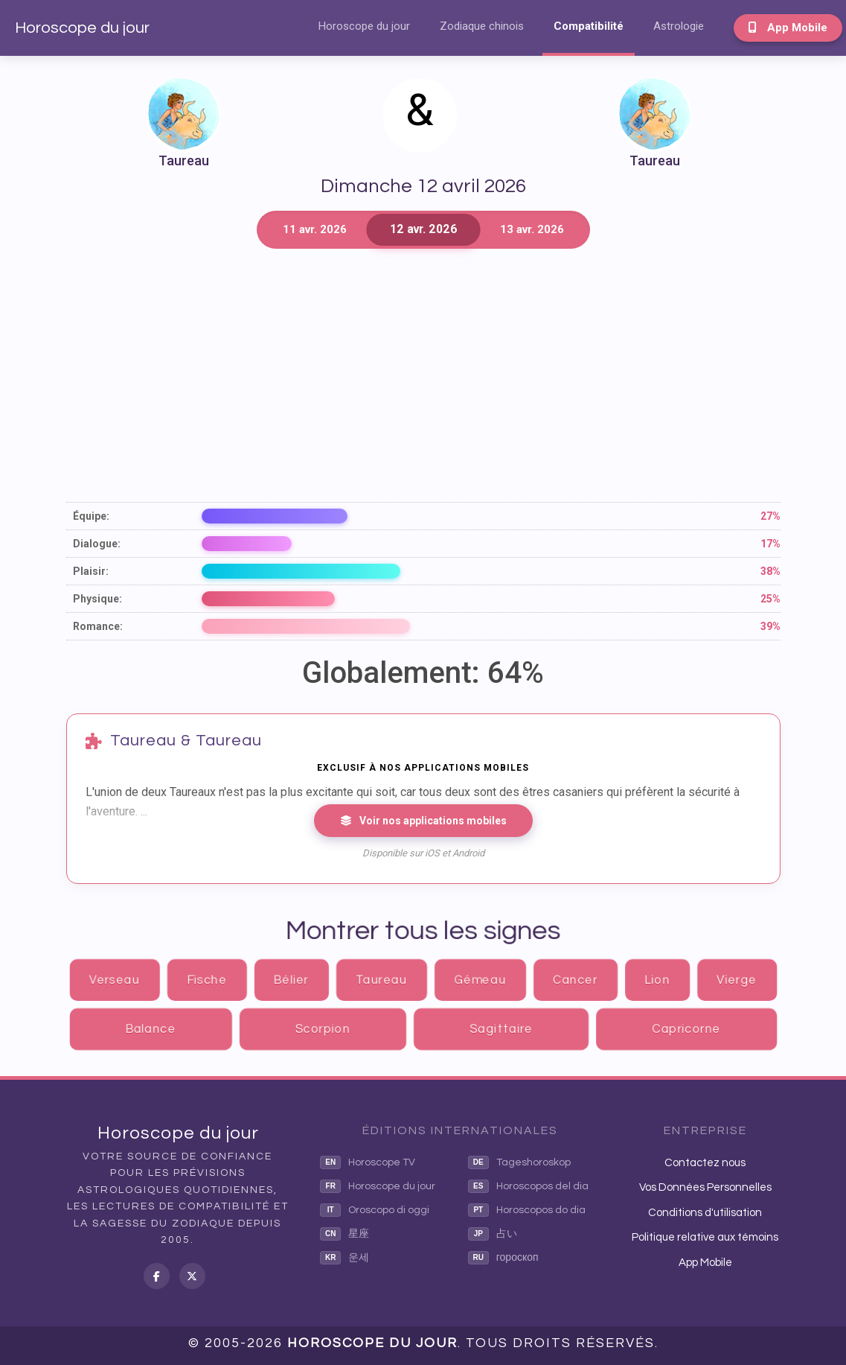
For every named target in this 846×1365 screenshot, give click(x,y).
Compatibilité (589, 26)
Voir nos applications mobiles (423, 821)
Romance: (98, 626)
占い (492, 1234)
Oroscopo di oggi (374, 1210)
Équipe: (91, 516)
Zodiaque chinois (482, 26)
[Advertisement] (423, 375)
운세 (344, 1257)
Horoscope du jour (82, 27)
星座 (344, 1234)
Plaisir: (91, 571)
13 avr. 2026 (532, 229)
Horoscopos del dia (528, 1186)
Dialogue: (97, 544)
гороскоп (503, 1257)
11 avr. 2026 (315, 229)
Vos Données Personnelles (705, 1187)
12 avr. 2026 (422, 229)
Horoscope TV (367, 1162)
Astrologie (678, 26)
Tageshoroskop (519, 1162)
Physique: (97, 599)
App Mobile (788, 27)
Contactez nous (705, 1162)
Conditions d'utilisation (705, 1212)
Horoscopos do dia (527, 1210)
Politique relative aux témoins (705, 1237)
